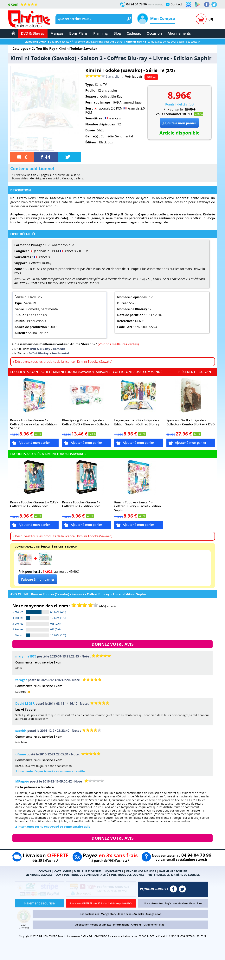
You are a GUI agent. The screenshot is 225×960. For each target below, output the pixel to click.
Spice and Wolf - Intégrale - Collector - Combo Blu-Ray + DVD (190, 422)
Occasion (154, 33)
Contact (176, 4)
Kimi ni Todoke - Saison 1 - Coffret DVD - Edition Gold (81, 504)
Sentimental (124, 136)
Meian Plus (195, 903)
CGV (58, 875)
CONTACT (44, 871)
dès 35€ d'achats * (48, 41)
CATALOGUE (62, 871)
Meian (183, 903)
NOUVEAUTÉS (114, 871)
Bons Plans (78, 33)
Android (136, 924)
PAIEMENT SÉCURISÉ (173, 871)
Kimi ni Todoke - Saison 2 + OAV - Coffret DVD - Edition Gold (34, 504)
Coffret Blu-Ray (43, 48)
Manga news (153, 914)
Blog (117, 33)
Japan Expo (125, 914)
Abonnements (179, 33)
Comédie (107, 136)
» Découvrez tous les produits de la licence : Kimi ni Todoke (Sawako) (62, 361)
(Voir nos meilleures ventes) (118, 344)
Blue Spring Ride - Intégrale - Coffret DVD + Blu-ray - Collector (86, 422)
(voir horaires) (155, 4)
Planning (100, 33)
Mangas (56, 33)
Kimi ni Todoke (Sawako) (78, 48)
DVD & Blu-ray (33, 33)
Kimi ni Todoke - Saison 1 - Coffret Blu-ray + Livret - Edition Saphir (33, 424)
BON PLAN (151, 76)
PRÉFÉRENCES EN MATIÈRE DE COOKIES (173, 875)
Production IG (37, 321)
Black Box (106, 142)
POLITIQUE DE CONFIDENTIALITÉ (86, 875)
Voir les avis (134, 76)
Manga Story (108, 914)
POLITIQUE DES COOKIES (127, 875)
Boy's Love (171, 903)
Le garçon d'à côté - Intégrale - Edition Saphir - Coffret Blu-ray (136, 422)
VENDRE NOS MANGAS (141, 871)
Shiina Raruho (38, 333)
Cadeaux (134, 33)
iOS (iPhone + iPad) (154, 924)
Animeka (138, 914)
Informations (121, 924)
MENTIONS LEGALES (38, 875)
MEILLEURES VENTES (87, 871)
